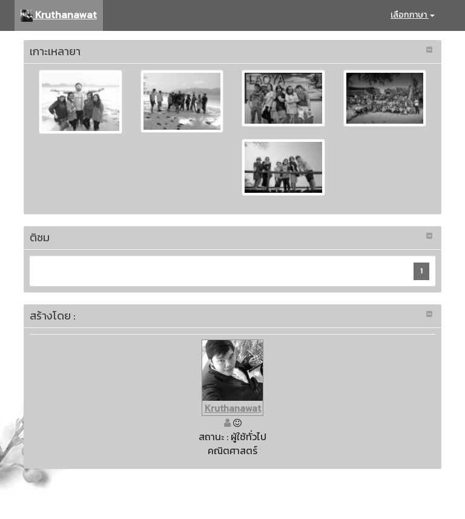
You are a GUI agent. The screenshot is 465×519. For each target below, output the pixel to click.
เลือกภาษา (413, 14)
